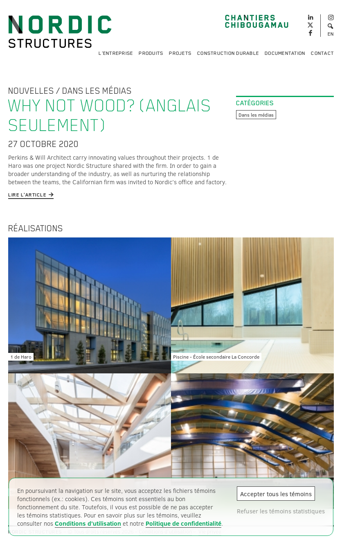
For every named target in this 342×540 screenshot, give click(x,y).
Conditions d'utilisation (88, 523)
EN (331, 34)
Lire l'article (27, 195)
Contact (322, 53)
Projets (180, 53)
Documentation (285, 53)
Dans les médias (97, 91)
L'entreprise (116, 53)
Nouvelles (31, 91)
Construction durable (228, 53)
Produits (151, 53)
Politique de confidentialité (183, 523)
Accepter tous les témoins (276, 494)
